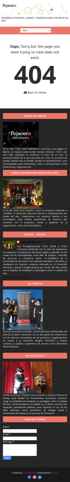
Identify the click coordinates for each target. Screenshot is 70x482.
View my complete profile (15, 277)
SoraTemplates (29, 472)
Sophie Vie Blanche (30, 242)
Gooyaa (54, 472)
